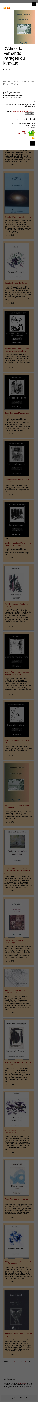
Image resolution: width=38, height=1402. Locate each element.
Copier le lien (29, 113)
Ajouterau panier (22, 132)
